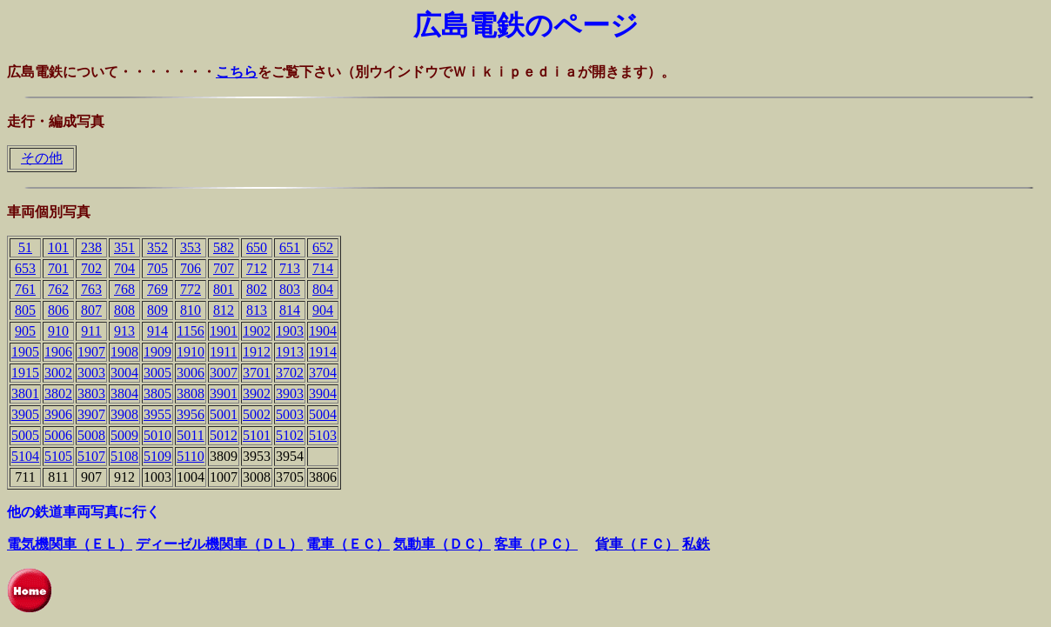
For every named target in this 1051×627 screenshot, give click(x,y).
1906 (58, 351)
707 (223, 268)
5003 (290, 414)
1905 (25, 351)
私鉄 (696, 544)
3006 (190, 372)
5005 (25, 435)
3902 (257, 393)
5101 (257, 435)
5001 (224, 414)
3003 (91, 372)
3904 (323, 393)
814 (289, 310)
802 (256, 289)
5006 (58, 435)
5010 (157, 435)
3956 (190, 414)
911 (91, 331)
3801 (25, 393)
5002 (257, 414)
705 (157, 268)
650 (256, 247)
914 (157, 331)
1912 (257, 351)
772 (190, 289)
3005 (157, 372)
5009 (124, 435)
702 (91, 268)
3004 (124, 372)
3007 (224, 372)
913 (124, 331)
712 (256, 268)
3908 (124, 414)
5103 (323, 435)
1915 (25, 372)
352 (157, 247)
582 (223, 247)
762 (58, 289)
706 (190, 268)
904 (322, 310)
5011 (190, 435)
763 (91, 289)
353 (190, 247)
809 (157, 310)
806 (58, 310)
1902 (257, 331)
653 (25, 268)
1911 (223, 351)
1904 (323, 331)
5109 (157, 456)
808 (124, 310)
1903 (290, 331)
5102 (290, 435)
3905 (25, 414)
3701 (257, 372)
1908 (124, 351)
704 (124, 268)
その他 (42, 157)
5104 (25, 456)
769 (157, 289)
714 (322, 268)
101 (58, 247)
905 (25, 331)
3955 (157, 414)
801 (223, 289)
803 (289, 289)
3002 (58, 372)
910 (58, 331)
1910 (190, 351)
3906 (58, 414)
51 (25, 247)
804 (322, 289)
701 (58, 268)
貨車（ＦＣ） (637, 544)
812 (223, 310)
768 (124, 289)
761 (25, 289)
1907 (91, 351)
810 (190, 310)
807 (91, 310)
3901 (224, 393)
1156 (190, 331)
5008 (91, 435)
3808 (190, 393)
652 (322, 247)
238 (91, 247)
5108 (124, 456)
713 (289, 268)
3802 (58, 393)
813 (256, 310)
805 (25, 310)
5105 (58, 456)
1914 (323, 351)
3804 (124, 393)
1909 (157, 351)
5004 (323, 414)
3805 (157, 393)
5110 (190, 456)
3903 (290, 393)
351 (124, 247)
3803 (91, 393)
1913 (290, 351)
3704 (323, 372)
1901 (224, 331)
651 (289, 247)
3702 (290, 372)
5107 (91, 456)
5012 (224, 435)
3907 (91, 414)
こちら (237, 71)
